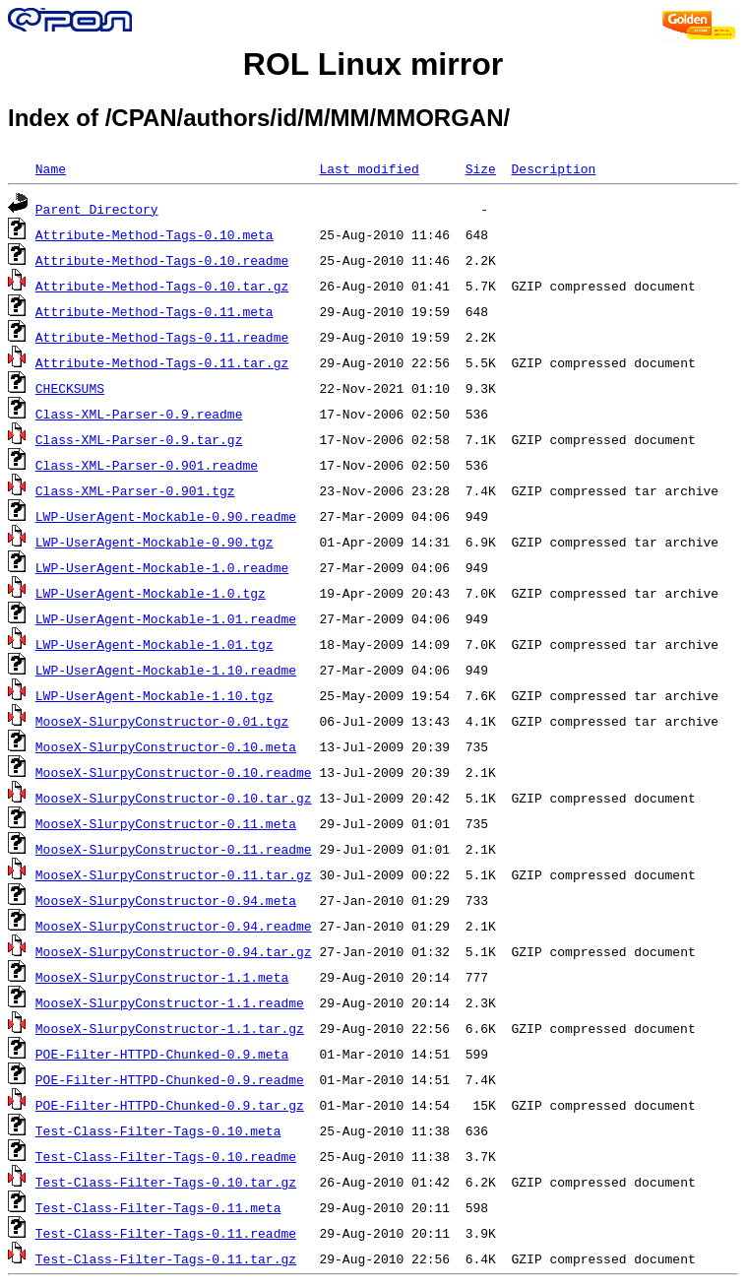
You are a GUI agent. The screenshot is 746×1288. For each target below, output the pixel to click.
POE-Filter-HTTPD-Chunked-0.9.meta (161, 1054)
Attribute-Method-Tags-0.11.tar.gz (161, 362)
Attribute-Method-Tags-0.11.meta (154, 311)
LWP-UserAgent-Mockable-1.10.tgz (154, 695)
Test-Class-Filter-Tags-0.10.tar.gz (165, 1182)
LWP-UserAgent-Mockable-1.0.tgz (150, 593)
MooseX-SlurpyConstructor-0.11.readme (173, 849)
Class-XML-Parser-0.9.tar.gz (139, 439)
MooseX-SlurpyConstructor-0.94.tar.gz (173, 951)
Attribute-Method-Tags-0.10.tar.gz (161, 285)
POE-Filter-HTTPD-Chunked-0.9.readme (169, 1079)
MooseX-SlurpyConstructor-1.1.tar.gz (169, 1028)
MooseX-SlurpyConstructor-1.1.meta (161, 977)
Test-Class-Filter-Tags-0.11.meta (158, 1207)
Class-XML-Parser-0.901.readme (146, 465)
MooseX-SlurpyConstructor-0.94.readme (173, 925)
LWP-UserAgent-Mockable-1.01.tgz (154, 644)
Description (553, 168)
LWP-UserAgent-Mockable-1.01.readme (165, 618)
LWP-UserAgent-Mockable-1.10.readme (165, 669)
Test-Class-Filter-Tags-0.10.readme (165, 1156)
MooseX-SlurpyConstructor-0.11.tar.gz (173, 874)
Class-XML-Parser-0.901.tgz (135, 490)
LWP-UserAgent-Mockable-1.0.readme (161, 567)
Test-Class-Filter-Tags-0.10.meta (158, 1130)
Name (50, 168)
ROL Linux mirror (373, 64)
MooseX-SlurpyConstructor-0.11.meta (165, 823)
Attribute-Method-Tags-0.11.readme (161, 337)
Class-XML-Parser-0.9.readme (139, 413)
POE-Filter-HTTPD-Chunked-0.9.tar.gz (169, 1105)
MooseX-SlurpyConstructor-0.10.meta (165, 746)
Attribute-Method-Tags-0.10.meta (154, 234)
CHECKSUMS (69, 388)
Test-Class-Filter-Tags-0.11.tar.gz (165, 1258)
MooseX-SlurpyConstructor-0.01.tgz (161, 721)
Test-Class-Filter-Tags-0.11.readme (165, 1233)
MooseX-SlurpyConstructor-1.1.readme (169, 1002)
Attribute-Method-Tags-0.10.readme (161, 260)
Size (481, 168)
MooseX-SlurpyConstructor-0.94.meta (165, 900)
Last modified (368, 168)
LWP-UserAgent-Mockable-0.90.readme (165, 516)
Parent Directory (96, 209)
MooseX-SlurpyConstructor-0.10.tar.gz (173, 797)
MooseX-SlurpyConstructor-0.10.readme (173, 772)
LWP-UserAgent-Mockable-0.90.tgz (154, 541)
